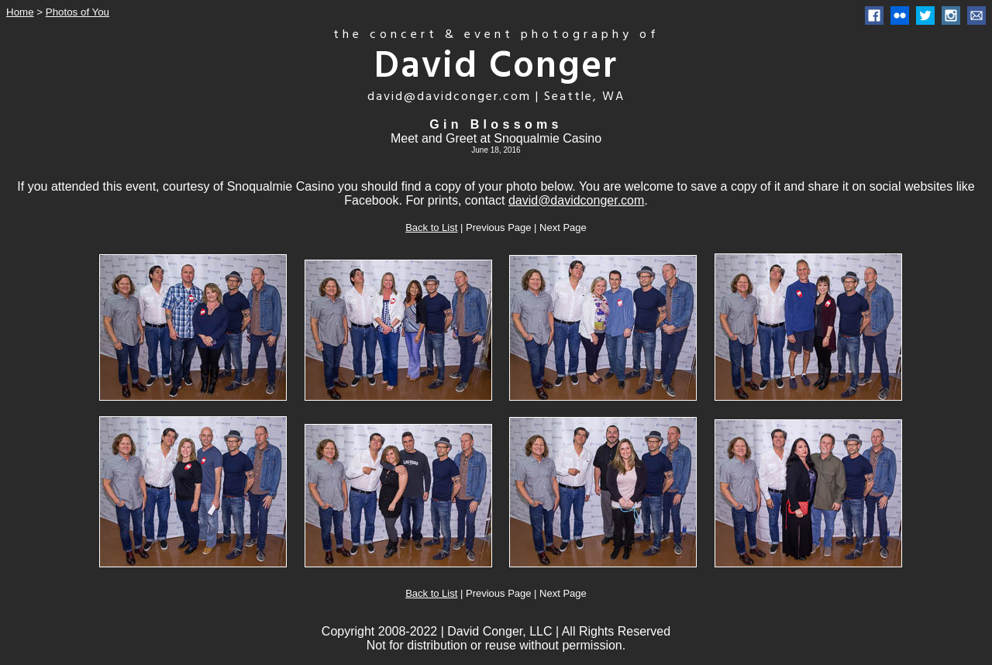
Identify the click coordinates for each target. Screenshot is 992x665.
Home (20, 12)
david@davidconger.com (576, 200)
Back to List (431, 227)
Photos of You (77, 12)
